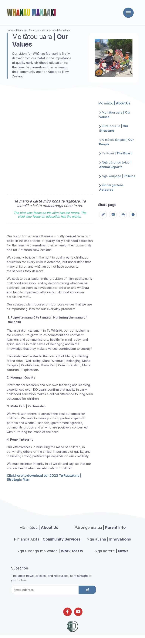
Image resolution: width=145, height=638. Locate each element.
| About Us (27, 30)
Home (10, 30)
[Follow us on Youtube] (78, 612)
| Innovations (109, 539)
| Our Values (56, 30)
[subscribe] (87, 590)
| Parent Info (100, 527)
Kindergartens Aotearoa (111, 187)
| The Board (115, 153)
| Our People (116, 142)
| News (111, 551)
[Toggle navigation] (128, 13)
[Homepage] (32, 12)
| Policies (117, 176)
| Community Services (47, 539)
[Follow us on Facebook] (67, 612)
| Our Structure (113, 128)
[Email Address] (45, 590)
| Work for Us (50, 551)
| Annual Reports (115, 164)
